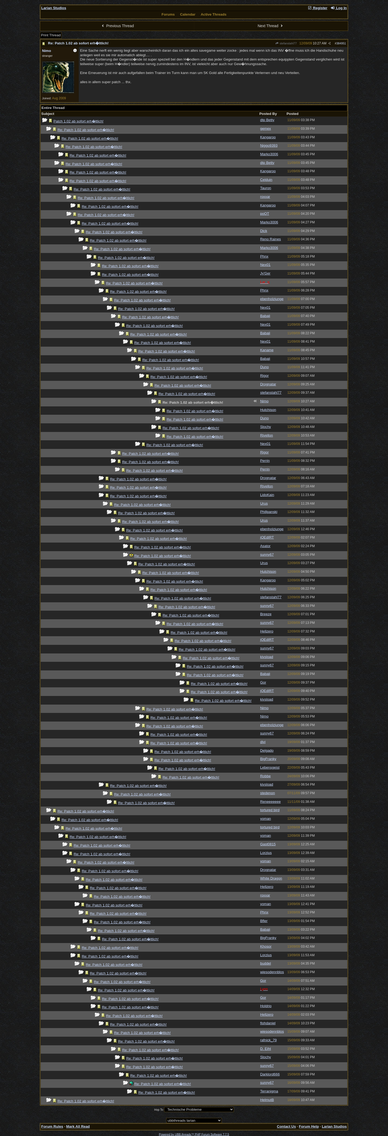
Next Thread (271, 26)
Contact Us (286, 1126)
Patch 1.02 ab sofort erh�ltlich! (78, 121)
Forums (168, 14)
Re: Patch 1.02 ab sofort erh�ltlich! (78, 43)
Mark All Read (78, 1126)
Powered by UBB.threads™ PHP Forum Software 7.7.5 (194, 1134)
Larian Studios (53, 8)
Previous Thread (117, 26)
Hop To (158, 1109)
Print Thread (51, 35)
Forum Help (309, 1126)
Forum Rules (52, 1126)
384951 (341, 43)
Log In (339, 8)
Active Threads (214, 14)
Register (317, 8)
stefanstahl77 (286, 43)
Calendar (187, 14)
